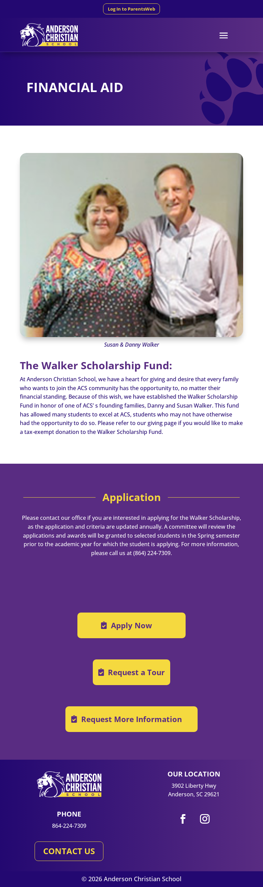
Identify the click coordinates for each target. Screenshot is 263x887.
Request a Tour (136, 672)
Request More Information (131, 719)
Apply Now (131, 625)
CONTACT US (69, 851)
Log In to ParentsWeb (131, 9)
